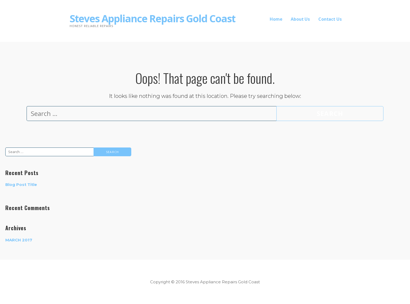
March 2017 (18, 239)
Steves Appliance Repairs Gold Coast (152, 18)
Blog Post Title (21, 184)
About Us (300, 19)
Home (276, 19)
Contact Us (329, 19)
